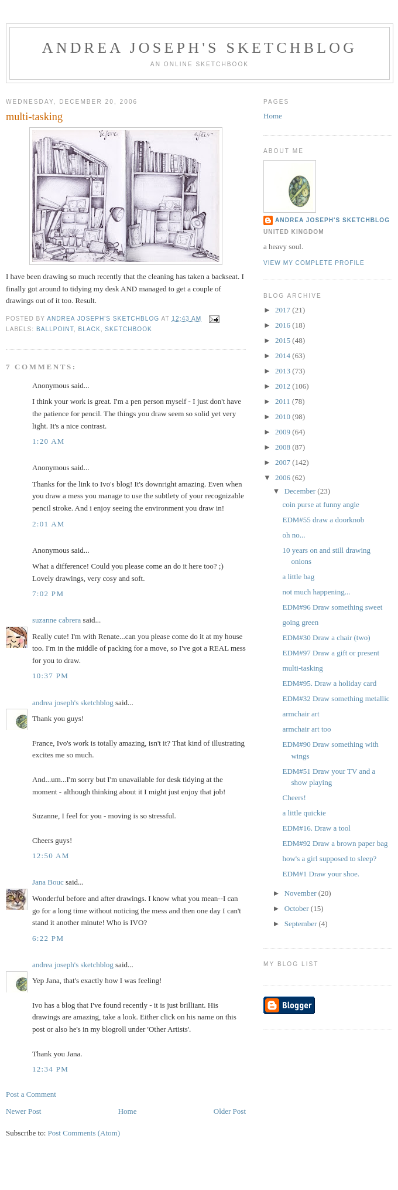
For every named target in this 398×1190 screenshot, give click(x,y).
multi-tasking (302, 668)
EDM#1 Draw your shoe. (320, 873)
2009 (283, 431)
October (297, 908)
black (89, 329)
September (301, 923)
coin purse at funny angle (320, 504)
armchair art (300, 713)
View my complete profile (314, 263)
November (301, 893)
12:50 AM (51, 855)
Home (127, 1111)
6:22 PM (48, 938)
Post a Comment (31, 1094)
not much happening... (316, 591)
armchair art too (306, 729)
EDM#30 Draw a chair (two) (326, 637)
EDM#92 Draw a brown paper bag (334, 843)
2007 (283, 462)
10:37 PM (50, 675)
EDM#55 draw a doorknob (323, 519)
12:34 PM (50, 1069)
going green (300, 622)
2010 (283, 416)
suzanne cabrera (56, 620)
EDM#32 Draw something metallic (335, 698)
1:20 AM (48, 441)
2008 (283, 447)
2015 (283, 340)
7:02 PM (48, 593)
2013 (283, 370)
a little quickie (303, 812)
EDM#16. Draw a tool (316, 828)
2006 (283, 477)
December (301, 491)
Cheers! (294, 797)
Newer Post (23, 1111)
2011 (283, 401)
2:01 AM (48, 523)
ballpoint (55, 329)
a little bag (298, 576)
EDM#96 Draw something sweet (332, 607)
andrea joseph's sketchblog (200, 47)
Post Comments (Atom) (84, 1132)
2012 (283, 386)
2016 (283, 325)
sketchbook (128, 329)
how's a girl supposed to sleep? (329, 858)
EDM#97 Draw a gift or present (330, 652)
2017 (283, 309)
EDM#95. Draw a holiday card (329, 683)
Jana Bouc (48, 882)
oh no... (293, 535)
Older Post (230, 1111)
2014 (283, 355)
